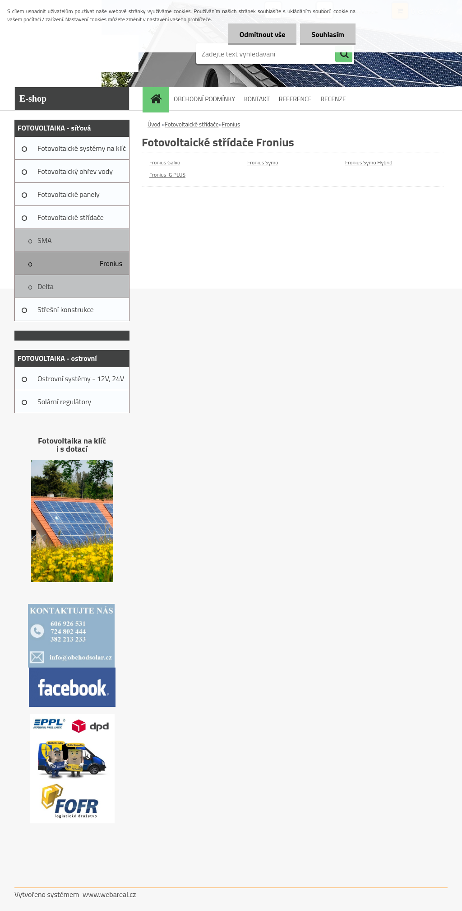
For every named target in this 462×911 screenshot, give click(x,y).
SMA (44, 240)
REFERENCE (295, 98)
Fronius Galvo (164, 162)
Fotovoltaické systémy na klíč (81, 148)
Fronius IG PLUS (167, 174)
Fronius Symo (262, 162)
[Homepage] (158, 98)
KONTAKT (257, 98)
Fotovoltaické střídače (70, 217)
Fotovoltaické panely (68, 194)
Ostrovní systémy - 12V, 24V (80, 378)
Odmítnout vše (263, 34)
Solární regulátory (64, 401)
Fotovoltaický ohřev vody (75, 171)
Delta (45, 286)
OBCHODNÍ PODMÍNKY (204, 98)
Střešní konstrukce (65, 309)
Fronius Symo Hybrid (369, 162)
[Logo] (76, 53)
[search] (344, 54)
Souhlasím (327, 34)
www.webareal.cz (109, 894)
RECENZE (333, 98)
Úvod (154, 124)
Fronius (111, 263)
